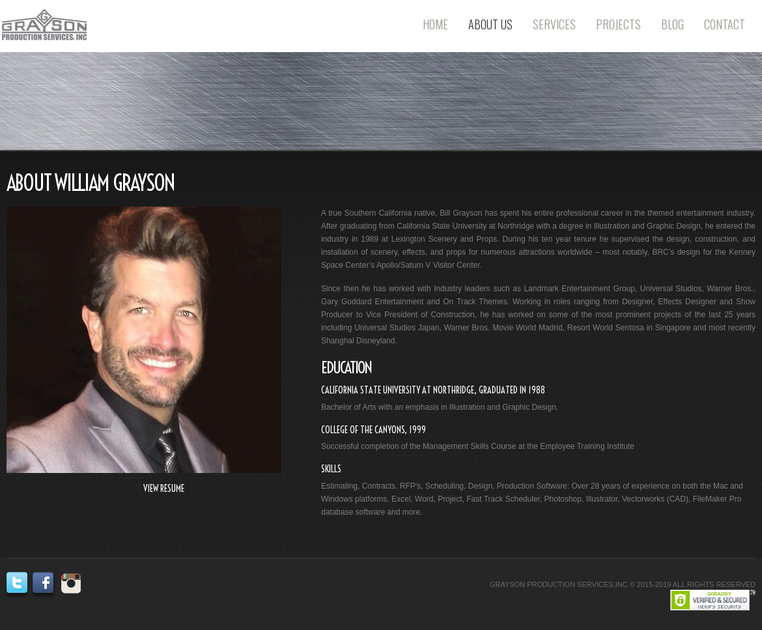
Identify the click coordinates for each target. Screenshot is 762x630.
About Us (490, 24)
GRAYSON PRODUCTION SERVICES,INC (559, 584)
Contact (724, 24)
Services (554, 24)
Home (435, 24)
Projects (618, 24)
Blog (672, 24)
